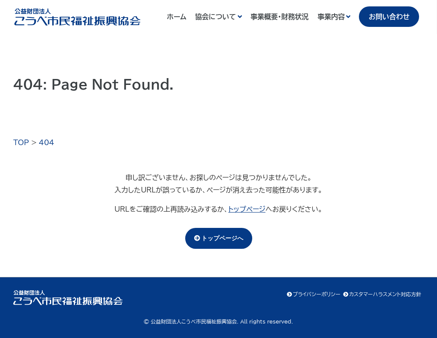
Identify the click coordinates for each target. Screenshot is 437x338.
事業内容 (331, 16)
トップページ (246, 209)
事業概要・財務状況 (280, 16)
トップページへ (222, 238)
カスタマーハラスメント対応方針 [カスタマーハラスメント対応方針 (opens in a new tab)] (385, 294)
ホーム (176, 16)
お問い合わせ (389, 16)
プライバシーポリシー (317, 294)
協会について (215, 16)
